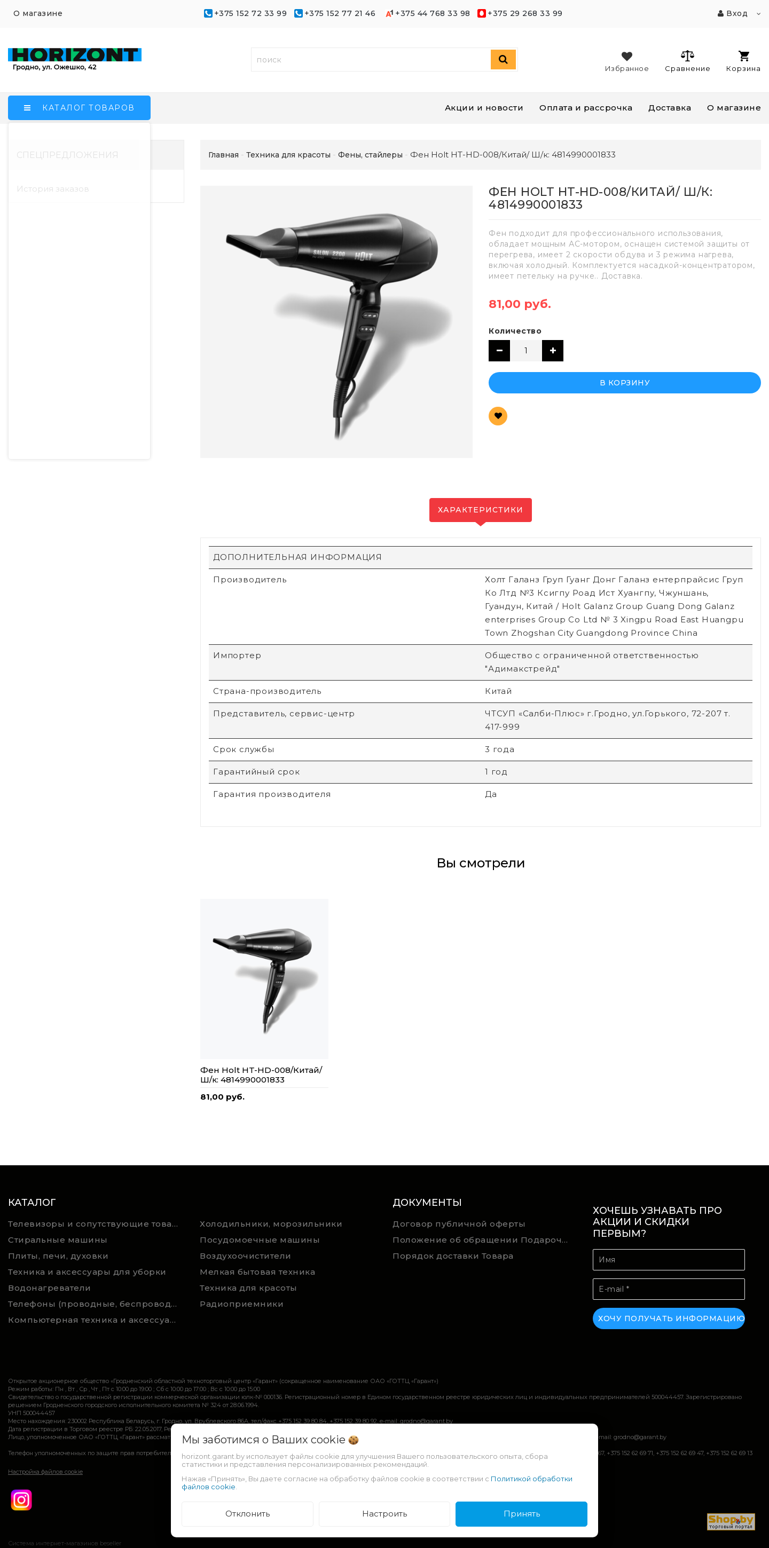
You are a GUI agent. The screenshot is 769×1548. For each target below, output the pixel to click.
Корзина (743, 62)
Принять (522, 1513)
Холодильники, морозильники (271, 1224)
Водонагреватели (49, 1288)
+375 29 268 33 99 (525, 13)
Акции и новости (484, 107)
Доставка (669, 107)
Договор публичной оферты (459, 1224)
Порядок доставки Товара (453, 1256)
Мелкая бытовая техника (257, 1272)
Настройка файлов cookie (45, 1471)
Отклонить (247, 1513)
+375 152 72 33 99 (250, 13)
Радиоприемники (242, 1304)
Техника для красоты (248, 1288)
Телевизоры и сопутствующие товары (96, 1224)
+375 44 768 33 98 (432, 13)
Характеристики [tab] (480, 510)
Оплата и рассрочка (585, 107)
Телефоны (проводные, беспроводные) (96, 1304)
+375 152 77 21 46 (340, 13)
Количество (515, 331)
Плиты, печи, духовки (58, 1256)
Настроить (384, 1513)
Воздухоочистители (246, 1256)
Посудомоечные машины (260, 1240)
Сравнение (687, 61)
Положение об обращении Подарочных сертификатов (484, 1240)
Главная (223, 155)
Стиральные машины (58, 1240)
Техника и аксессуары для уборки (87, 1272)
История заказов (53, 189)
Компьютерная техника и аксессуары (95, 1320)
